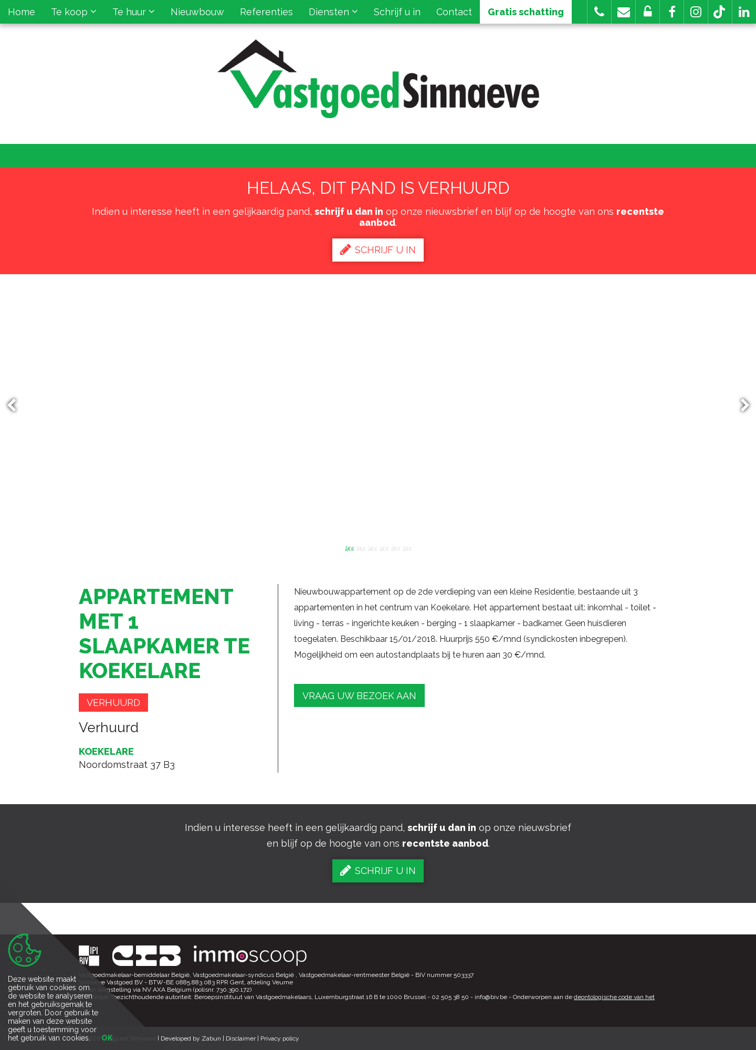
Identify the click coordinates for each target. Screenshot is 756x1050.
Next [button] (740, 406)
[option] (378, 405)
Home (21, 11)
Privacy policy (279, 1038)
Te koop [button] (74, 11)
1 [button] (349, 548)
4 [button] (383, 548)
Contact (454, 11)
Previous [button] (16, 406)
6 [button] (407, 548)
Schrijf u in (397, 11)
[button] (672, 12)
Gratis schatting (526, 11)
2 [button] (360, 548)
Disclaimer (241, 1038)
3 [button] (372, 548)
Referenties (266, 11)
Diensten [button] (333, 11)
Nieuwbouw (197, 11)
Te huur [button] (133, 11)
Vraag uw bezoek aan (359, 695)
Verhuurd (113, 702)
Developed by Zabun (191, 1038)
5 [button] (395, 548)
